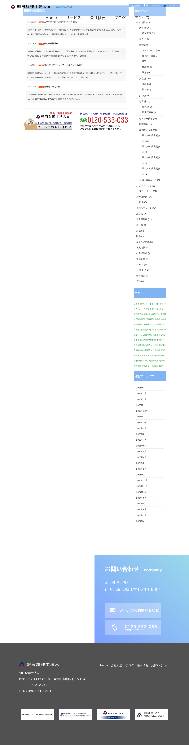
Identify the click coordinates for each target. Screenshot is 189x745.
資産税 (142, 78)
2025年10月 (142, 422)
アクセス (142, 18)
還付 (146, 361)
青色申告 (146, 366)
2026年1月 (141, 405)
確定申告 (146, 33)
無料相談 (140, 276)
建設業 (145, 67)
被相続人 (149, 355)
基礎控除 (150, 319)
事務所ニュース (144, 208)
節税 (163, 350)
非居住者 (154, 366)
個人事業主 (153, 314)
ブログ (120, 18)
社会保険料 (141, 253)
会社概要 (97, 18)
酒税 (138, 281)
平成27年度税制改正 (145, 324)
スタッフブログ (144, 186)
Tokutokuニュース (148, 180)
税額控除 (156, 350)
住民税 (145, 107)
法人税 (142, 39)
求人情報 (140, 247)
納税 (138, 231)
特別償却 (144, 340)
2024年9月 (141, 498)
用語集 (139, 214)
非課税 (161, 366)
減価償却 (156, 335)
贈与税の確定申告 (52, 86)
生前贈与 (160, 340)
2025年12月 (142, 411)
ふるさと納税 (143, 242)
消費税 (142, 96)
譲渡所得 (158, 355)
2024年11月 (142, 486)
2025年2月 (141, 469)
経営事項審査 (139, 355)
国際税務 (143, 124)
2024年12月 (142, 480)
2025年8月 (141, 434)
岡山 (141, 202)
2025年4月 (141, 457)
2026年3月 (141, 393)
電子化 (142, 270)
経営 (141, 45)
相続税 (155, 345)
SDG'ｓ (140, 264)
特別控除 (152, 340)
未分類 (139, 225)
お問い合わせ (160, 665)
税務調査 (148, 350)
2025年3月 (141, 463)
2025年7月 (141, 440)
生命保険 (137, 345)
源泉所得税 (141, 219)
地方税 (142, 101)
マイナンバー (148, 50)
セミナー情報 (146, 118)
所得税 (142, 28)
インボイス (150, 304)
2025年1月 (141, 475)
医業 (144, 72)
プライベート (146, 191)
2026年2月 (141, 399)
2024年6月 (141, 509)
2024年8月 (141, 503)
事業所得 (147, 309)
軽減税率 (140, 361)
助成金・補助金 (150, 56)
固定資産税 (147, 112)
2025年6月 (141, 446)
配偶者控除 (153, 361)
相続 (144, 84)
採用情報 (143, 665)
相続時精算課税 (51, 43)
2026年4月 (141, 388)
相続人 (149, 345)
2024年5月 (141, 515)
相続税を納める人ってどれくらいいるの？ (63, 65)
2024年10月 (142, 492)
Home (51, 18)
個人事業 (144, 314)
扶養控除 (150, 329)
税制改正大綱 (146, 130)
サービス (73, 18)
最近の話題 (141, 197)
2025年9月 (141, 428)
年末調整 (140, 259)
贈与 (144, 89)
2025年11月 (142, 416)
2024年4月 (141, 521)
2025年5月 (141, 451)
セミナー (160, 304)
